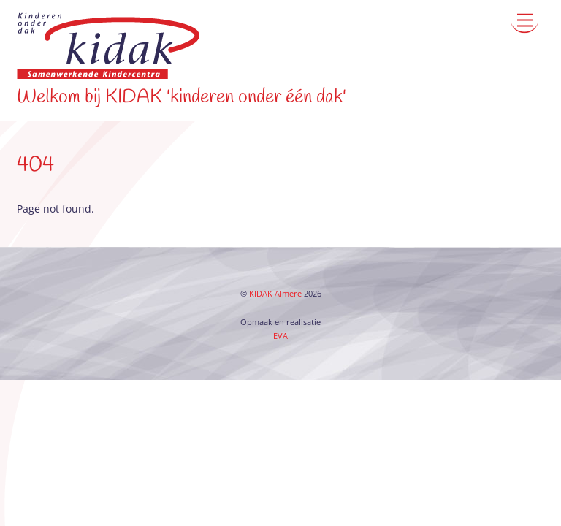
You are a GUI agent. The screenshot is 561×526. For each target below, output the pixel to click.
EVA (280, 336)
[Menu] (524, 20)
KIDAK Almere (275, 294)
